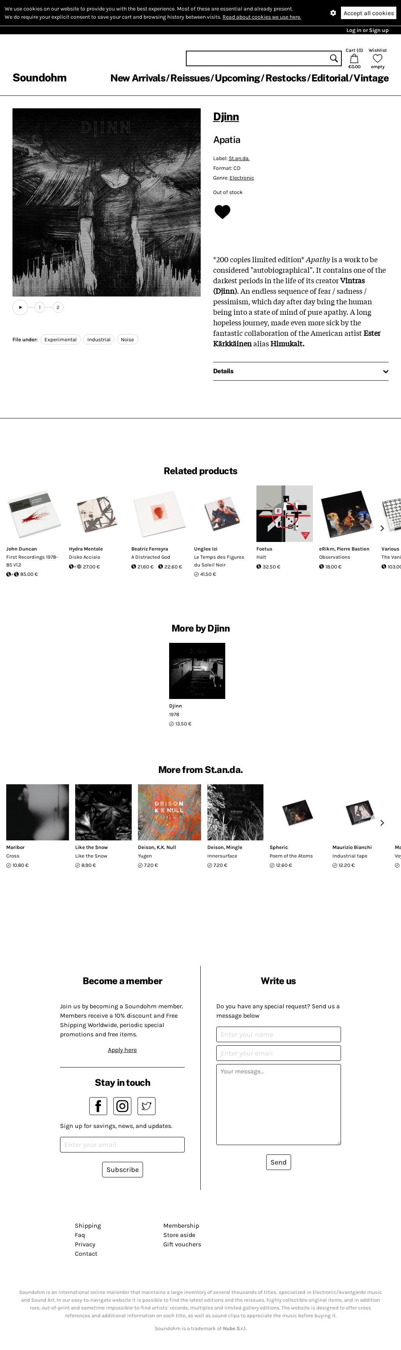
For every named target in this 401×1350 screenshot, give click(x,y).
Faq (80, 1235)
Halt (261, 557)
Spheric (279, 847)
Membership (181, 1225)
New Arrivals (137, 78)
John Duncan (21, 549)
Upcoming (237, 78)
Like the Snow (91, 847)
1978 (174, 714)
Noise (127, 339)
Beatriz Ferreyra (149, 549)
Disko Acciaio (84, 557)
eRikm (326, 549)
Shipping (88, 1225)
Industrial (99, 339)
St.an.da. (239, 158)
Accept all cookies (369, 13)
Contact (86, 1253)
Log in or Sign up (367, 30)
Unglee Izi (205, 549)
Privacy (85, 1244)
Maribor (15, 847)
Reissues (190, 78)
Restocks (285, 78)
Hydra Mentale (86, 549)
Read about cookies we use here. (262, 17)
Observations (334, 557)
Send (278, 1162)
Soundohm (39, 77)
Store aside (179, 1235)
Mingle (234, 847)
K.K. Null (166, 847)
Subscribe (122, 1169)
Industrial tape (349, 856)
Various (390, 549)
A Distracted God (150, 557)
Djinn (226, 116)
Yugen (145, 856)
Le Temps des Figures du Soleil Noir (219, 561)
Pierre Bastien (353, 549)
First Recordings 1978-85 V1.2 (32, 561)
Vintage (371, 78)
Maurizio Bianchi (352, 847)
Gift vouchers (182, 1244)
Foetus (264, 549)
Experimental (60, 339)
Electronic (242, 178)
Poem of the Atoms (291, 856)
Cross (12, 856)
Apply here (122, 1050)
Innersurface (222, 856)
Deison (146, 847)
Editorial (329, 78)
